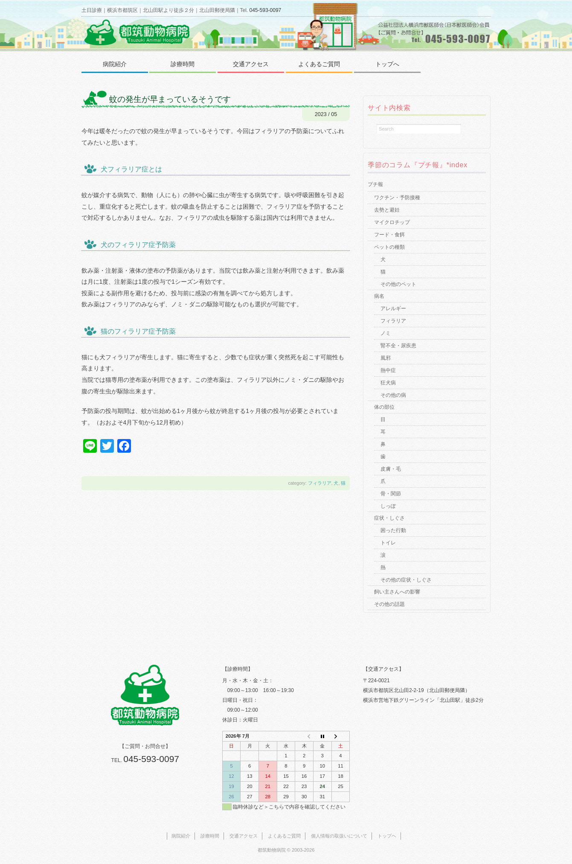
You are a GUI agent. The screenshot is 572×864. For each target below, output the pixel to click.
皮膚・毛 (390, 469)
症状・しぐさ (389, 518)
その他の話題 (389, 604)
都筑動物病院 (272, 849)
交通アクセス (251, 64)
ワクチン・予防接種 (397, 198)
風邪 (385, 358)
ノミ (385, 333)
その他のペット (398, 284)
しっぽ (388, 506)
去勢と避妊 (387, 210)
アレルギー (393, 308)
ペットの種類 (389, 247)
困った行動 (393, 530)
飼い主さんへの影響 (397, 592)
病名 (379, 296)
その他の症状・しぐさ (406, 580)
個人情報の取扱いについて (339, 835)
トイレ (388, 543)
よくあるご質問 (319, 64)
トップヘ (386, 835)
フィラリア (319, 483)
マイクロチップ (392, 222)
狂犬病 (388, 383)
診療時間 (183, 64)
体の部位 (384, 407)
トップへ (387, 64)
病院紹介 (115, 64)
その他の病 (393, 395)
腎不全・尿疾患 (398, 346)
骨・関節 (390, 494)
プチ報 (375, 184)
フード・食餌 (389, 235)
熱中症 (388, 370)
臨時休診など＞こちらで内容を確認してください (289, 807)
